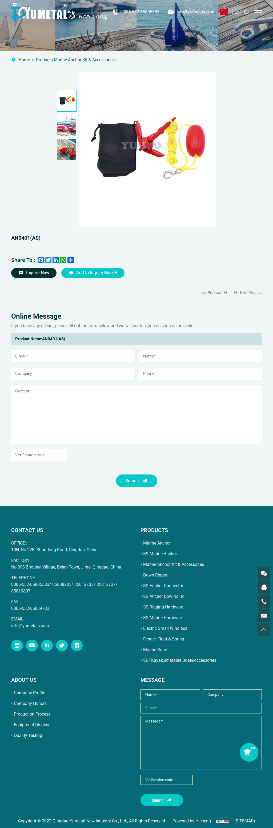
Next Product (251, 292)
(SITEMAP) (244, 820)
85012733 (84, 584)
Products (44, 59)
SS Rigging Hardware (163, 607)
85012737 (106, 584)
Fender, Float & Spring (163, 639)
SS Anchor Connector (163, 585)
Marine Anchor (157, 543)
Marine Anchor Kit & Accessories (173, 564)
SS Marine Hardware (162, 617)
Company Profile (29, 692)
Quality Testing (28, 735)
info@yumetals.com (195, 11)
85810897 (20, 591)
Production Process (32, 714)
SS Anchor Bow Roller (163, 596)
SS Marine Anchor (160, 553)
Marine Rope (155, 649)
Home (24, 59)
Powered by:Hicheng (191, 820)
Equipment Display (31, 724)
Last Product (210, 292)
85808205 (61, 584)
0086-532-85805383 (140, 11)
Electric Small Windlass (165, 628)
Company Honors (30, 703)
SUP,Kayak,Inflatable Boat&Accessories (179, 660)
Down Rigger (155, 575)
